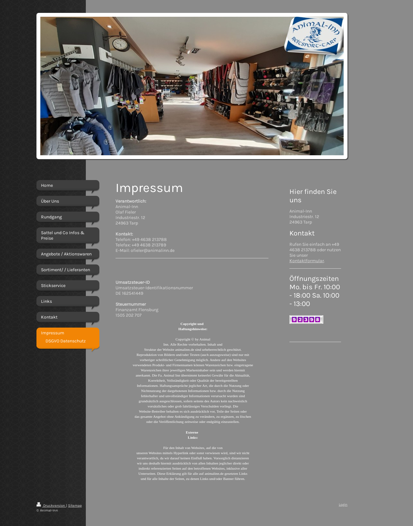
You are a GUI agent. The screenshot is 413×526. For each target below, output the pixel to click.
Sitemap (75, 505)
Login (343, 504)
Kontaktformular (306, 260)
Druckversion (51, 505)
